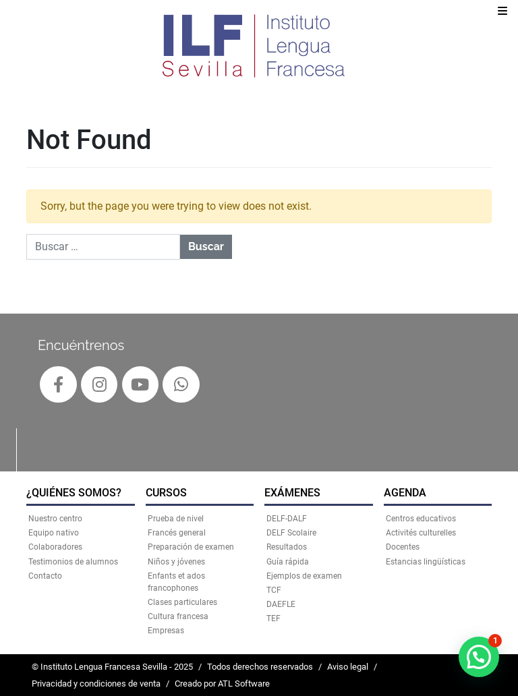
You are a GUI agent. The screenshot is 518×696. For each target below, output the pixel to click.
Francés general (177, 533)
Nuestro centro (55, 518)
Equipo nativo (53, 533)
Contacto (45, 576)
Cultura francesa (178, 616)
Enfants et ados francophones (176, 582)
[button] (479, 657)
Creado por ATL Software (222, 683)
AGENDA (405, 492)
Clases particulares (182, 602)
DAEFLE (280, 604)
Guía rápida (287, 562)
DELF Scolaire (291, 533)
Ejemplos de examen (304, 576)
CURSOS (166, 492)
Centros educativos (421, 518)
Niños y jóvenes (176, 562)
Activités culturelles (421, 533)
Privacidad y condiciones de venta (96, 683)
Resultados (286, 547)
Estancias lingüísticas (425, 562)
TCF (273, 590)
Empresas (166, 630)
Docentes (403, 547)
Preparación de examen (191, 547)
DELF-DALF (286, 518)
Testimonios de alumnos (73, 562)
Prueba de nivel (176, 518)
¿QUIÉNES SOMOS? (73, 492)
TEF (273, 618)
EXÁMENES (292, 492)
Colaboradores (55, 547)
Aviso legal (347, 667)
